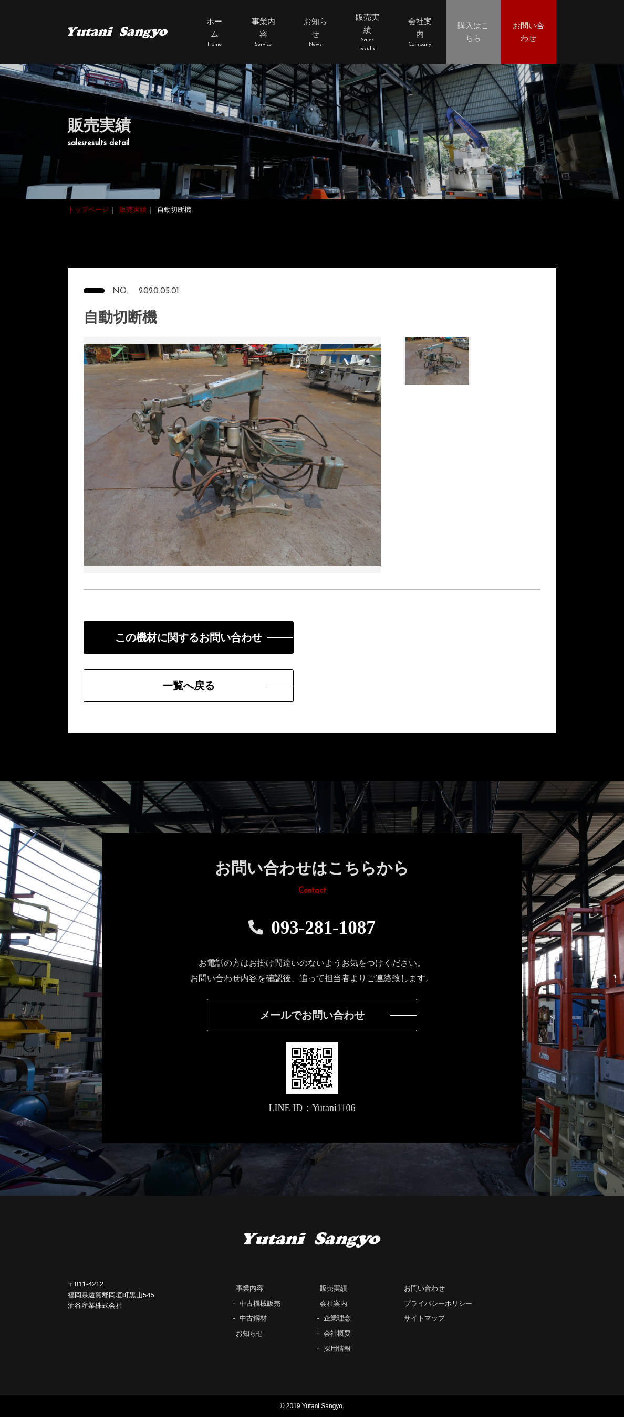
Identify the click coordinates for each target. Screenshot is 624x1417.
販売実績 (333, 1288)
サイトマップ (424, 1318)
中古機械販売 (260, 1303)
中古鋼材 (253, 1318)
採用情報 (337, 1348)
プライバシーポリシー (438, 1303)
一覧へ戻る (188, 685)
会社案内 (333, 1303)
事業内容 (249, 1288)
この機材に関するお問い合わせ (188, 637)
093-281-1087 (311, 928)
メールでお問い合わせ (312, 1015)
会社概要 (337, 1333)
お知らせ (249, 1333)
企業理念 (337, 1318)
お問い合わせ (424, 1288)
